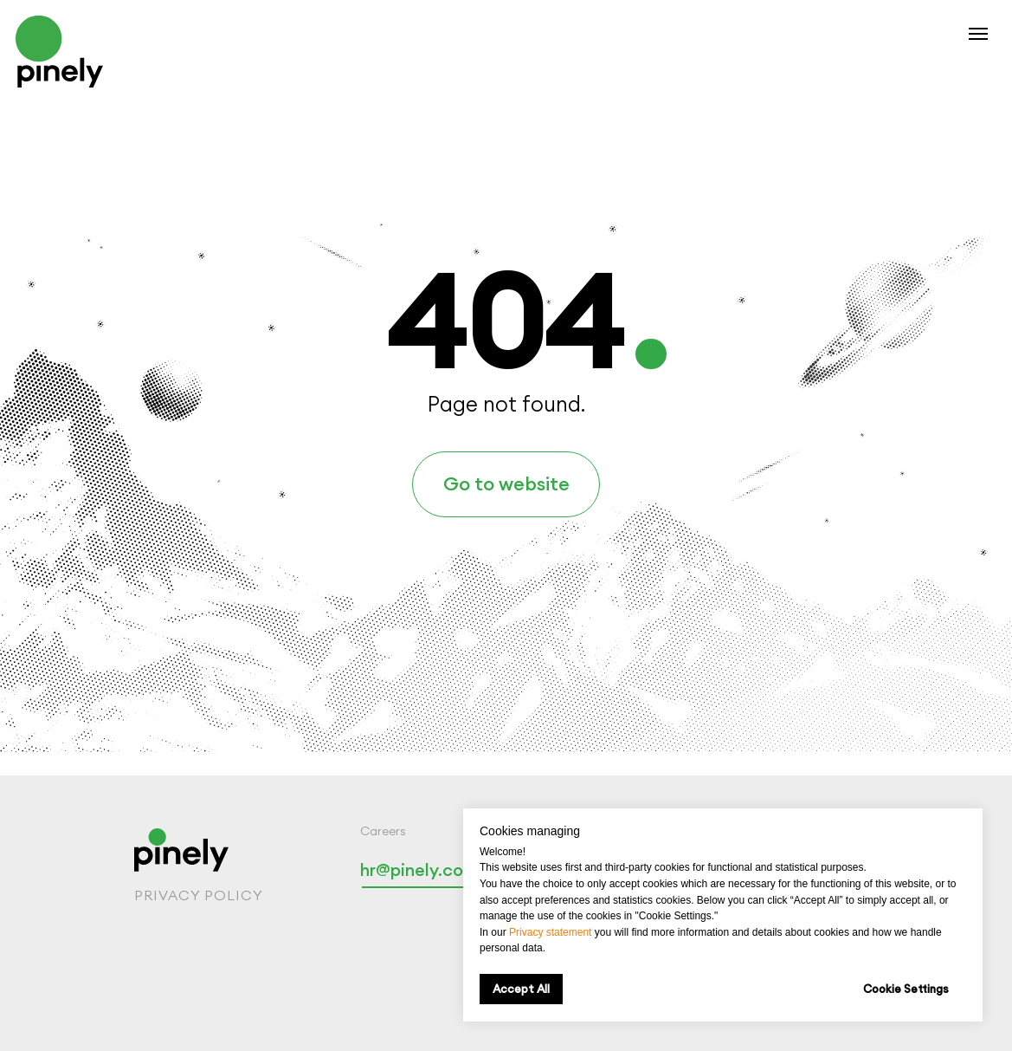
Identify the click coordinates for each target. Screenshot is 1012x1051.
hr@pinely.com (419, 869)
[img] (59, 52)
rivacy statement (553, 932)
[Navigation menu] (978, 34)
